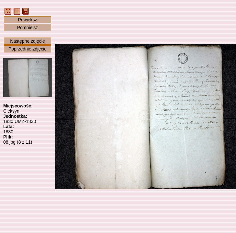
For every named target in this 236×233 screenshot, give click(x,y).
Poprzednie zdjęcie (27, 48)
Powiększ (27, 19)
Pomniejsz (27, 27)
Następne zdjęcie (27, 41)
